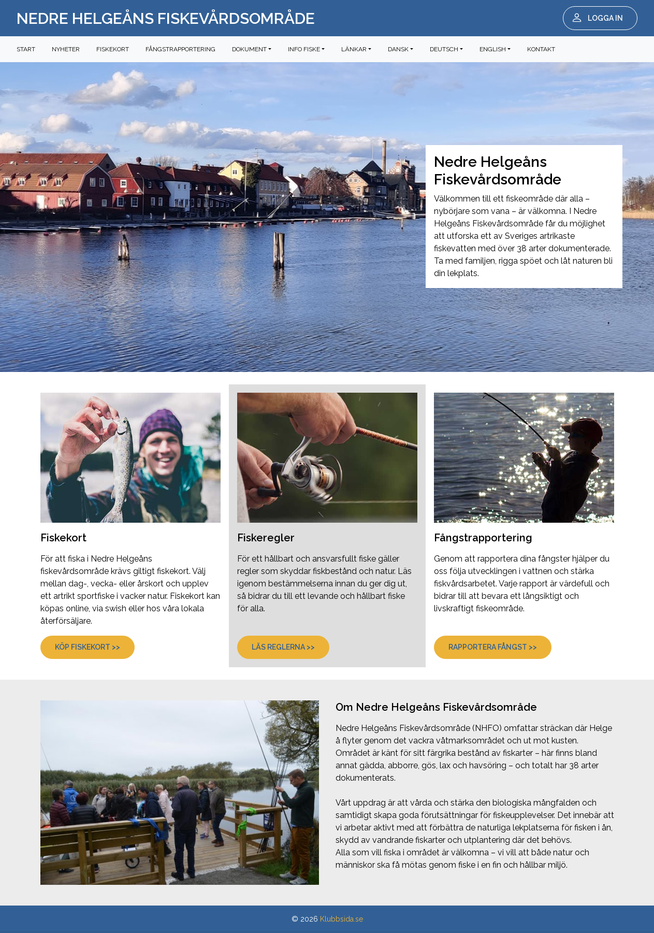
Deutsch (444, 49)
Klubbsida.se (341, 919)
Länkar (354, 49)
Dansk (398, 49)
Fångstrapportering (180, 49)
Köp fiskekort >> (87, 647)
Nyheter (66, 49)
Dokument (249, 49)
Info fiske (304, 49)
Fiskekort (112, 49)
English (492, 49)
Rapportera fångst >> (492, 647)
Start (26, 49)
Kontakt (541, 49)
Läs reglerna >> (283, 647)
